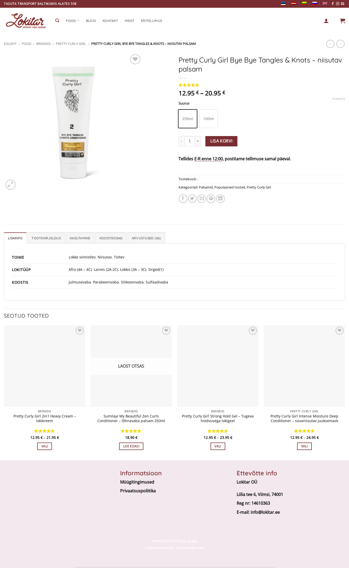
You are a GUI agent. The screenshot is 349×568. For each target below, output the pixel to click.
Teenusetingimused (190, 548)
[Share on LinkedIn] (220, 198)
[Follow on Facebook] (332, 4)
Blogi (91, 21)
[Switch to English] (325, 3)
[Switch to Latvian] (293, 3)
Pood (72, 20)
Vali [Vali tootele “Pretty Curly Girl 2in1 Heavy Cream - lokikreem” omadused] (44, 446)
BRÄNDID (43, 43)
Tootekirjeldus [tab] (46, 238)
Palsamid (206, 187)
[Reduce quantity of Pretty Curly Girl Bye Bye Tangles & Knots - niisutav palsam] (182, 141)
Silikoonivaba (132, 282)
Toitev (119, 257)
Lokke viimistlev (82, 257)
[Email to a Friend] (201, 198)
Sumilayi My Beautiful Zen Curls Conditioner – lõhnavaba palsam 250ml (131, 418)
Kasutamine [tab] (80, 238)
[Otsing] (57, 21)
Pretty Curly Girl (71, 43)
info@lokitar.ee (265, 512)
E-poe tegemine (174, 554)
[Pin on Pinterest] (211, 198)
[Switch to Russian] (314, 3)
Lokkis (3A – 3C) (133, 269)
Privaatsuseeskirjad (159, 548)
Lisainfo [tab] (15, 238)
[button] (342, 20)
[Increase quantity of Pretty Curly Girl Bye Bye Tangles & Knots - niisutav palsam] (198, 141)
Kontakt (110, 21)
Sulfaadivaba (157, 282)
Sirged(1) (156, 269)
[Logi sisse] (326, 20)
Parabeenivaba (106, 282)
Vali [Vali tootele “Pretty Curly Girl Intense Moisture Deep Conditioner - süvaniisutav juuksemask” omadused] (304, 446)
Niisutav (105, 257)
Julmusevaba (80, 282)
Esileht (10, 43)
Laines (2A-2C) (106, 269)
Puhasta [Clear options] (338, 99)
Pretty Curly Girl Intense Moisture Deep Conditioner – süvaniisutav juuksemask (304, 418)
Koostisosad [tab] (111, 238)
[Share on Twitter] (192, 198)
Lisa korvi (221, 141)
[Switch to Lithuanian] (304, 3)
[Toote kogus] (190, 141)
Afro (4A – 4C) (80, 269)
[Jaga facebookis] (183, 198)
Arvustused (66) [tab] (146, 238)
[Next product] (330, 44)
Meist (129, 21)
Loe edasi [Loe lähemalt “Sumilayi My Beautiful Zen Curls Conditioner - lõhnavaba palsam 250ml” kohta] (131, 446)
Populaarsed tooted (229, 187)
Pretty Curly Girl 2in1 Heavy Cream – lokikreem (44, 418)
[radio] (188, 119)
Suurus (184, 103)
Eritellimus (151, 21)
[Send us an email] (342, 4)
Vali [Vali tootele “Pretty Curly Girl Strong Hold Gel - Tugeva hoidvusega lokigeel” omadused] (217, 446)
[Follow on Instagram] (337, 4)
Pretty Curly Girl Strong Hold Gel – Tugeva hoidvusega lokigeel (218, 418)
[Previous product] (340, 44)
